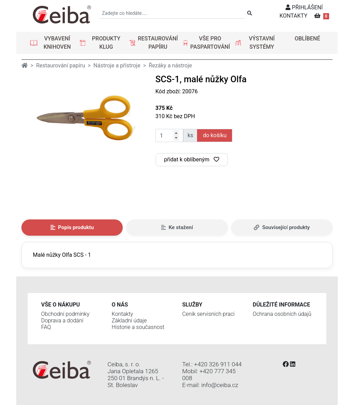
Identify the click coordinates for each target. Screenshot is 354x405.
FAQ (46, 327)
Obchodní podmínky (65, 314)
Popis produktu (72, 227)
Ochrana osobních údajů (282, 314)
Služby (192, 304)
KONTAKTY (293, 15)
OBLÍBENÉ (307, 38)
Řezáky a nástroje (170, 65)
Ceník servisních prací (208, 314)
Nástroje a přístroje (116, 65)
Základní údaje (129, 320)
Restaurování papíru (60, 65)
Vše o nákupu (60, 304)
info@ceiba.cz (219, 385)
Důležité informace (281, 304)
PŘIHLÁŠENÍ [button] (304, 7)
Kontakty (122, 314)
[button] (52, 43)
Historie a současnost (138, 327)
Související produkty (282, 227)
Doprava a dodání (62, 320)
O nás (120, 304)
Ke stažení (177, 227)
